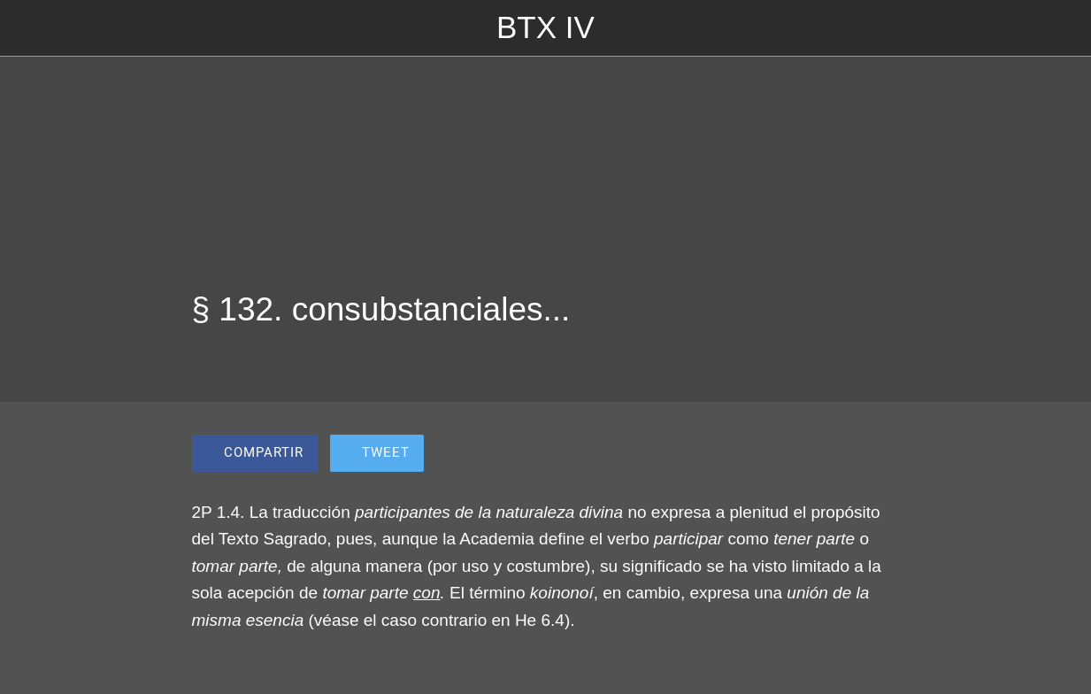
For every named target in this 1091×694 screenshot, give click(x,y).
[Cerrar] (28, 28)
